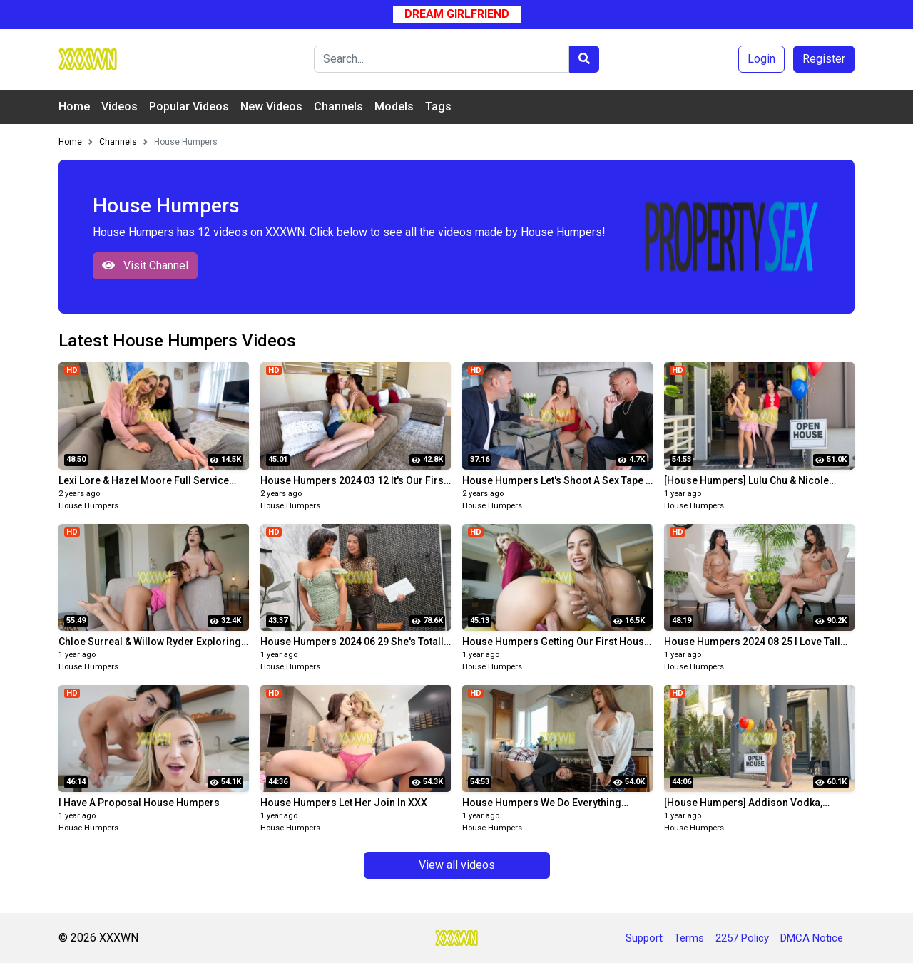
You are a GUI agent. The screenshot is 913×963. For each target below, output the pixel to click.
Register (823, 59)
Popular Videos (189, 106)
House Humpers (88, 505)
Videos (119, 106)
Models (394, 106)
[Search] (441, 59)
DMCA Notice (811, 938)
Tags (438, 106)
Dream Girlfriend (456, 14)
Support (644, 938)
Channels (338, 106)
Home (74, 106)
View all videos (457, 865)
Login (761, 59)
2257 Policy (742, 938)
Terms (689, 938)
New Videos (271, 106)
